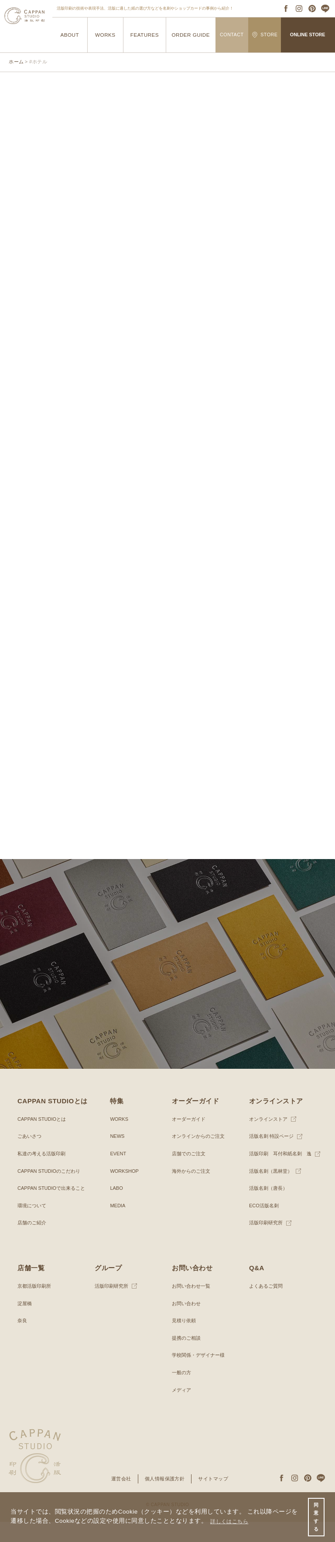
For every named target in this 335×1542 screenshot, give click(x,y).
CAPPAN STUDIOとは (43, 1139)
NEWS (118, 1157)
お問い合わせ (187, 1323)
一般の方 (182, 1393)
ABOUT (69, 34)
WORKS (105, 34)
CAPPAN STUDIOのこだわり (51, 1191)
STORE (264, 34)
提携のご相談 (187, 1358)
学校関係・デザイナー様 (200, 1375)
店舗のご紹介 (33, 1243)
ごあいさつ (30, 1157)
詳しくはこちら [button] (232, 1519)
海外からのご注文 (193, 1191)
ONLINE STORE (307, 34)
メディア (182, 1410)
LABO (117, 1208)
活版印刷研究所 (267, 1243)
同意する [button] (315, 1515)
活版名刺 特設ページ (273, 1157)
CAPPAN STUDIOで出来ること (54, 1208)
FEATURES (144, 34)
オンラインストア (270, 1139)
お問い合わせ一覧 (193, 1306)
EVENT (118, 1174)
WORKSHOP (125, 1191)
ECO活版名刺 (265, 1226)
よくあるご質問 (267, 1306)
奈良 (22, 1341)
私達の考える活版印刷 (43, 1174)
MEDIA (118, 1226)
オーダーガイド (190, 1139)
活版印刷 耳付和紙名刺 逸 (283, 1174)
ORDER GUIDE (191, 34)
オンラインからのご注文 (200, 1157)
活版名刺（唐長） (270, 1208)
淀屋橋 (25, 1323)
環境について (33, 1226)
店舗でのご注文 (190, 1174)
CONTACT (232, 34)
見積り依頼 (185, 1341)
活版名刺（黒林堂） (272, 1191)
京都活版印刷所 (35, 1306)
